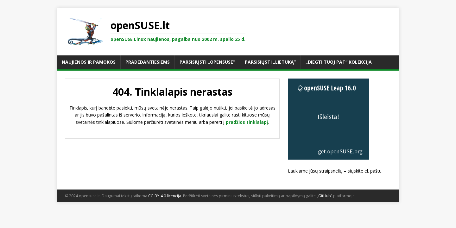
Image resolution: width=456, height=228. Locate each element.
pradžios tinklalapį (247, 122)
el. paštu (373, 171)
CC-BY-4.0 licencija (164, 196)
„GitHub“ (324, 196)
